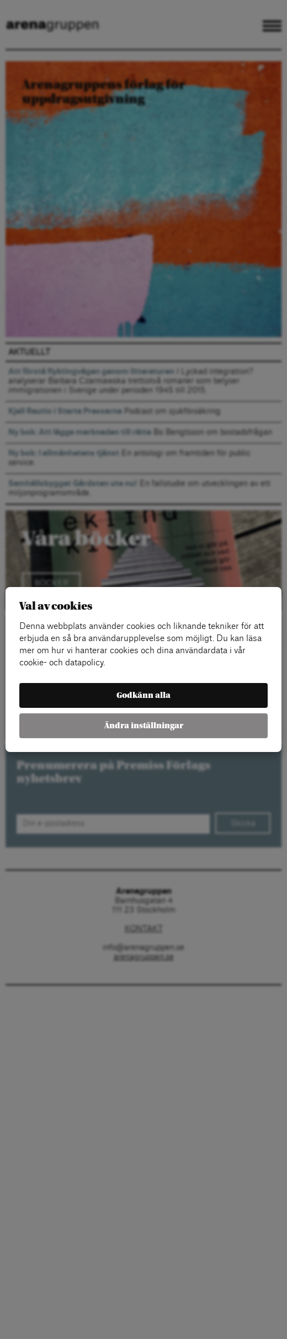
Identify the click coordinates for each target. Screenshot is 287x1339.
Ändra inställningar (143, 725)
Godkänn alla (143, 695)
